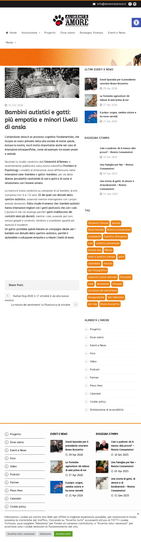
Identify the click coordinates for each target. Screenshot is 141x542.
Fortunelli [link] (125, 277)
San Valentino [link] (116, 297)
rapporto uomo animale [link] (102, 277)
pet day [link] (92, 304)
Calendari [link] (95, 393)
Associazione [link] (29, 32)
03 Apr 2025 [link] (110, 173)
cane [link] (91, 283)
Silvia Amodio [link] (96, 229)
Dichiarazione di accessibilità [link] (106, 409)
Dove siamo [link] (67, 32)
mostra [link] (108, 263)
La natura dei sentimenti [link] (102, 290)
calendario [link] (94, 263)
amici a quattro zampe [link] (101, 256)
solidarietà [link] (94, 236)
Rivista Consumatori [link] (119, 229)
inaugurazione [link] (96, 297)
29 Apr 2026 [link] (110, 88)
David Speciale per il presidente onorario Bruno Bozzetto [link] (76, 445)
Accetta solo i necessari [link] (21, 534)
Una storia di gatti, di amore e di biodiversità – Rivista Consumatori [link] (117, 185)
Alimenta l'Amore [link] (98, 223)
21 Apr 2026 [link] (110, 121)
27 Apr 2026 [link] (110, 105)
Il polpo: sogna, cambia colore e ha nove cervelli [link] (74, 486)
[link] (136, 22)
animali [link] (116, 223)
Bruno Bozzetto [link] (110, 304)
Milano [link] (108, 250)
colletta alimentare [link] (108, 243)
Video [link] (93, 361)
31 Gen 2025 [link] (110, 194)
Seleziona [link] (45, 534)
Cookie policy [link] (98, 401)
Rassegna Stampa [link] (91, 32)
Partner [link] (94, 377)
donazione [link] (103, 283)
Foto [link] (93, 353)
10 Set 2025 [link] (110, 157)
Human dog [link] (94, 250)
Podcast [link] (95, 369)
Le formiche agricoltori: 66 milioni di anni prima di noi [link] (77, 466)
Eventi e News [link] (116, 32)
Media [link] (9, 42)
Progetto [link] (50, 32)
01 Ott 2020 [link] (16, 105)
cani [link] (90, 243)
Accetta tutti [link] (63, 534)
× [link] (138, 514)
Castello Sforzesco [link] (115, 236)
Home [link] (11, 32)
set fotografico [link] (97, 270)
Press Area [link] (96, 385)
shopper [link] (117, 283)
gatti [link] (121, 256)
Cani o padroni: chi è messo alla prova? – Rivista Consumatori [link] (122, 445)
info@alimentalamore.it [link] (111, 4)
